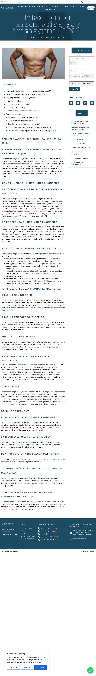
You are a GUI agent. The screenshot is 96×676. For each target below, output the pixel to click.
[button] (82, 50)
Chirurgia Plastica (23, 6)
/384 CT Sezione (81, 158)
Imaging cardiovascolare (16, 108)
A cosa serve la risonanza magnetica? (23, 117)
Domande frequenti (14, 114)
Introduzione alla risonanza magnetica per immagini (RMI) (30, 91)
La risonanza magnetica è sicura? (21, 121)
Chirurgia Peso (55, 6)
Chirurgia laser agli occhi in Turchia (79, 122)
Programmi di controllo (76, 153)
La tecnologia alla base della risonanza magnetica (26, 94)
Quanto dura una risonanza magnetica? (24, 124)
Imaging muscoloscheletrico (17, 104)
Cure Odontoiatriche (39, 6)
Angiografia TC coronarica (77, 163)
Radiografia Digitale (81, 148)
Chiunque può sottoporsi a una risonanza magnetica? (30, 127)
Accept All (40, 667)
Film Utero (81, 139)
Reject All (27, 667)
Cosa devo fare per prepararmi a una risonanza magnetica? (32, 131)
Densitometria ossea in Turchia (81, 134)
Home (33, 37)
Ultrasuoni (81, 144)
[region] (27, 661)
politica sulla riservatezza (9, 551)
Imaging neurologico (14, 101)
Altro (82, 6)
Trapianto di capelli (70, 6)
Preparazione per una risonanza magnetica (23, 111)
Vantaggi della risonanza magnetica (20, 98)
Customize (13, 667)
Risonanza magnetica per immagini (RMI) (80, 128)
